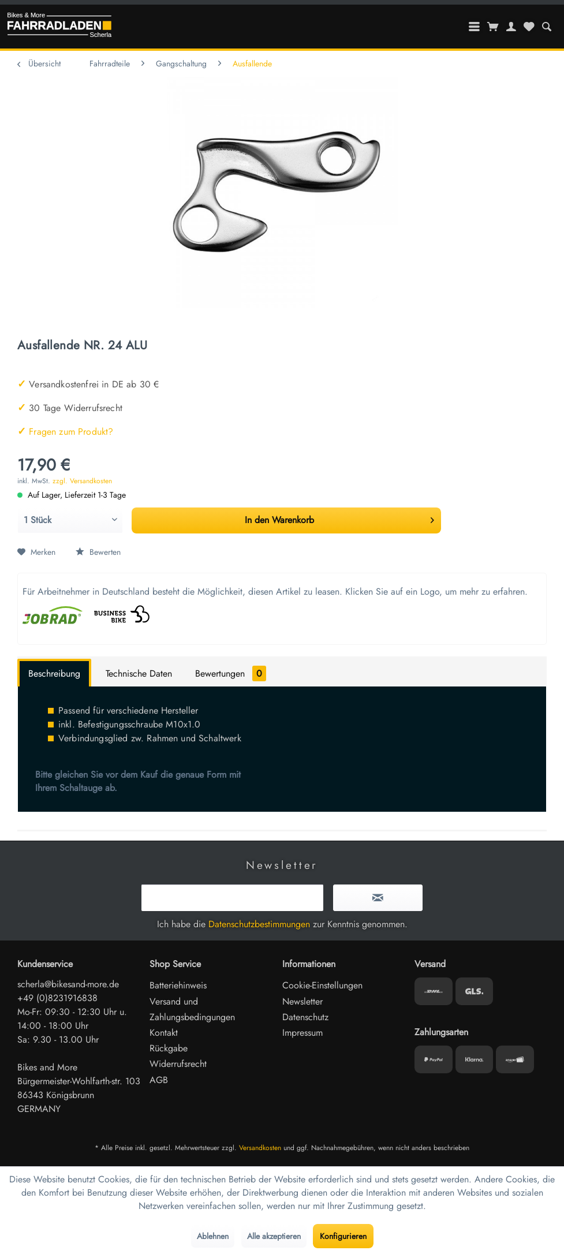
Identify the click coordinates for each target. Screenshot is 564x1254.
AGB (159, 1080)
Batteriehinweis (178, 985)
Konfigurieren (343, 1236)
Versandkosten (260, 1148)
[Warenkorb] (493, 26)
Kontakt (164, 1032)
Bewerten (98, 552)
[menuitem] (546, 26)
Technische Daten (139, 673)
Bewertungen (230, 673)
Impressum (302, 1032)
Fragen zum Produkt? (65, 431)
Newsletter (302, 1001)
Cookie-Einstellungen (322, 985)
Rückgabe (169, 1048)
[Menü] (474, 26)
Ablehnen (213, 1236)
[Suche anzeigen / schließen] (546, 26)
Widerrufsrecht (178, 1063)
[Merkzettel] (529, 26)
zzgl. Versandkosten (82, 481)
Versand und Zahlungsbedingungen (192, 1009)
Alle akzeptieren (274, 1236)
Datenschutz (305, 1017)
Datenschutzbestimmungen (259, 924)
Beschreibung (54, 673)
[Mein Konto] (511, 26)
